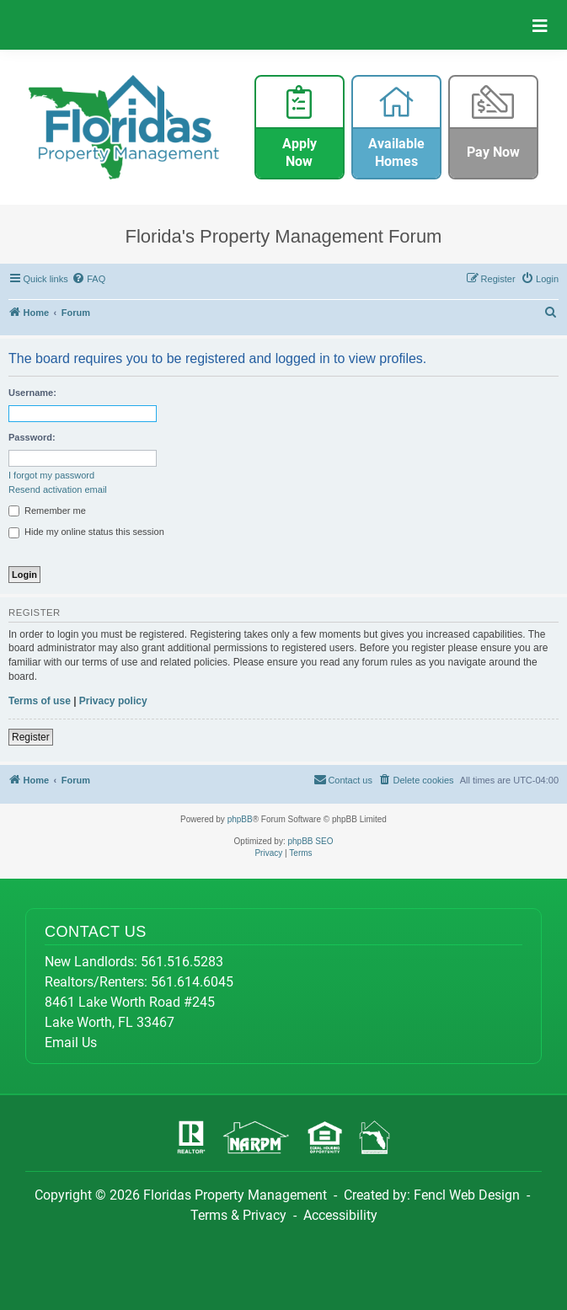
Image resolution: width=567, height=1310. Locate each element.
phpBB (240, 819)
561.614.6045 (192, 982)
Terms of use (39, 701)
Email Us (71, 1043)
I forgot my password (51, 475)
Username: (32, 393)
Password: (32, 437)
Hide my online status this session (86, 532)
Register (31, 737)
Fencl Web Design (467, 1195)
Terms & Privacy (238, 1215)
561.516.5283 (182, 962)
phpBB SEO (311, 841)
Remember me (47, 511)
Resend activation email (57, 489)
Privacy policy (113, 701)
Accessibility (340, 1215)
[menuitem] (89, 279)
